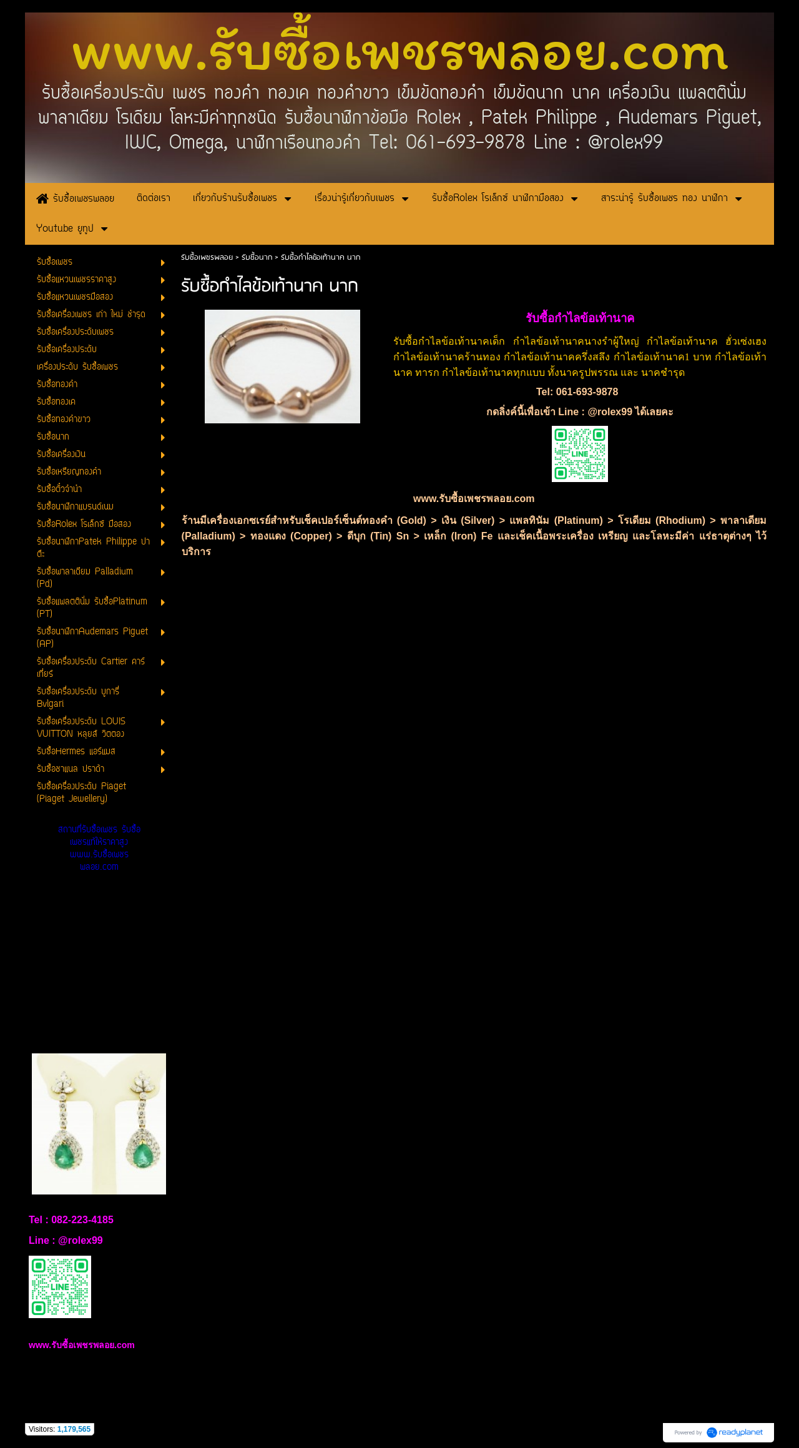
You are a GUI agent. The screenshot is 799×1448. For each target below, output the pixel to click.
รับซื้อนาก (258, 257)
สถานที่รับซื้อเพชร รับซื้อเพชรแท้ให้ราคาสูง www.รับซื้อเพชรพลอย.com (99, 849)
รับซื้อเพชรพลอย (207, 257)
